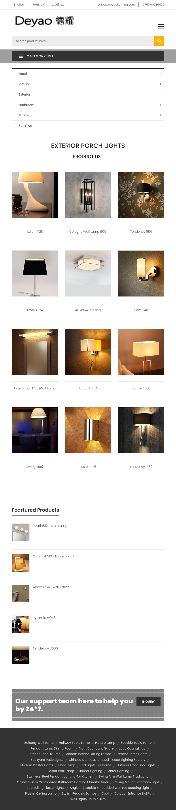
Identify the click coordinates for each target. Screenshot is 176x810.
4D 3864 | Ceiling (88, 310)
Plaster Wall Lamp (60, 771)
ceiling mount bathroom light (136, 782)
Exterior (90, 94)
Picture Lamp (105, 742)
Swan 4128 (35, 231)
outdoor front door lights (136, 765)
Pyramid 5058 (44, 618)
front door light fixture (96, 748)
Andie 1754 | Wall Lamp (51, 587)
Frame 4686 (141, 388)
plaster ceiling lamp (41, 793)
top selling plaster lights (46, 787)
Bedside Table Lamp (136, 742)
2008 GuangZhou (132, 748)
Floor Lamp (66, 765)
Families (90, 125)
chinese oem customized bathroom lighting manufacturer (62, 782)
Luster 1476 (88, 466)
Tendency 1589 (141, 466)
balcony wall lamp (39, 742)
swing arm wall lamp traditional (123, 776)
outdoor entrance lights (132, 793)
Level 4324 (35, 310)
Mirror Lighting (118, 771)
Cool (105, 793)
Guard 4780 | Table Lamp (53, 556)
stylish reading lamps (79, 793)
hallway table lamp (74, 742)
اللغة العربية (58, 4)
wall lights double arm (88, 799)
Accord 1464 (88, 388)
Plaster (90, 115)
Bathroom (90, 105)
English (19, 4)
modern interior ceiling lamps (88, 754)
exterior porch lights (132, 754)
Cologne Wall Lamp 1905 (88, 231)
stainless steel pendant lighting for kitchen (60, 776)
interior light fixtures (44, 754)
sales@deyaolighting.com (116, 4)
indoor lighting (90, 771)
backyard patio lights (47, 759)
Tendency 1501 (141, 231)
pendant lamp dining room (51, 748)
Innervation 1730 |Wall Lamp (35, 388)
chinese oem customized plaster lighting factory (107, 759)
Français (39, 4)
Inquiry (148, 701)
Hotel (90, 74)
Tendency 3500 (45, 648)
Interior (90, 84)
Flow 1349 (141, 310)
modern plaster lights (36, 765)
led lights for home (96, 765)
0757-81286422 (153, 4)
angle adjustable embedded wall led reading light (109, 787)
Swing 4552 (35, 466)
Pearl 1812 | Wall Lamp (50, 525)
